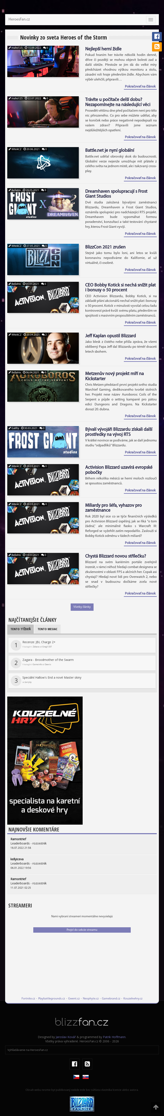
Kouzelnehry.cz (132, 998)
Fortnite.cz (28, 998)
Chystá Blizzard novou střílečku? (115, 556)
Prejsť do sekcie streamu (82, 930)
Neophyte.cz (91, 998)
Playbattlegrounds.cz (51, 998)
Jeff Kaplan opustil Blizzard (110, 336)
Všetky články (82, 607)
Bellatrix (15, 190)
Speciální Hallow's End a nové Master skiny (46, 680)
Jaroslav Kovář (66, 1037)
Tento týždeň (20, 629)
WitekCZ (15, 149)
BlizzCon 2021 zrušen (105, 247)
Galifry (14, 428)
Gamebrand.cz (111, 998)
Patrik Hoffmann (114, 1037)
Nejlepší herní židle (103, 49)
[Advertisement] (82, 967)
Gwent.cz (74, 998)
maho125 (16, 48)
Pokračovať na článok (140, 86)
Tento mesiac (47, 629)
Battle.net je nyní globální (109, 150)
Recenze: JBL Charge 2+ (33, 645)
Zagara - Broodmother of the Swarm (42, 663)
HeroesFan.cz (19, 20)
